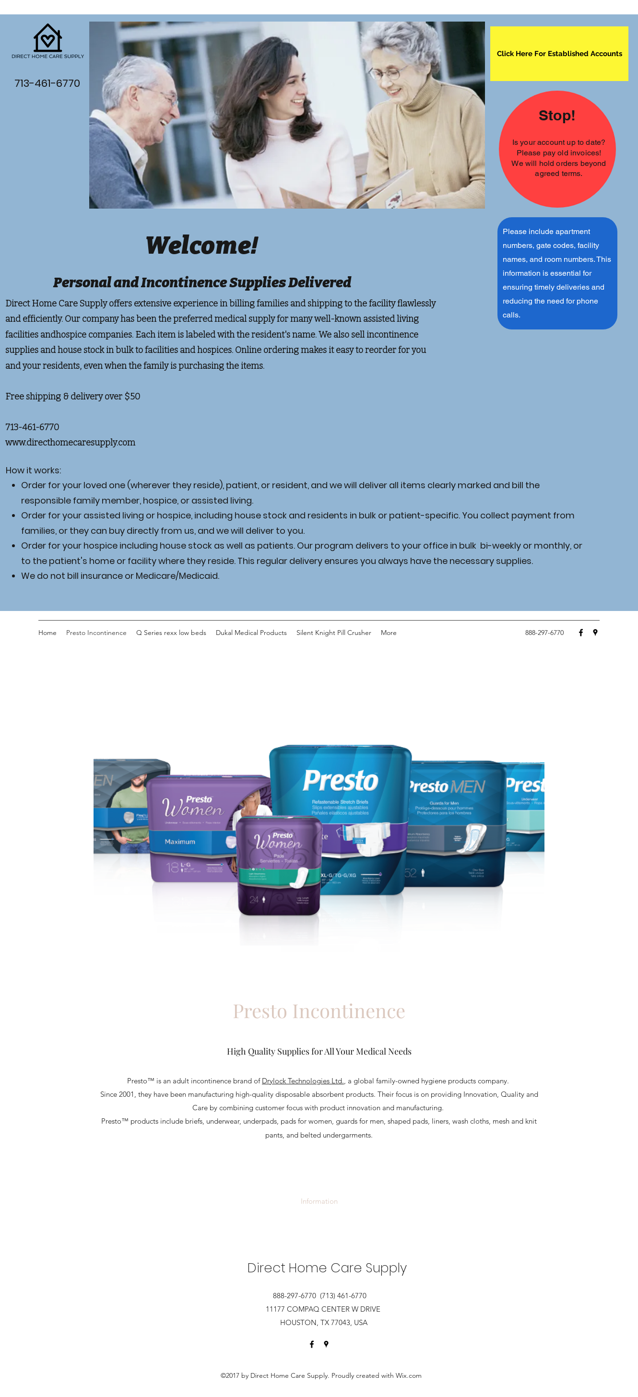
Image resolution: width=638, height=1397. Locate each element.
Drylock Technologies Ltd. (303, 1080)
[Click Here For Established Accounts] (559, 53)
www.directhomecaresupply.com (70, 442)
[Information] (319, 1201)
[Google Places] (595, 632)
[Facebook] (581, 632)
